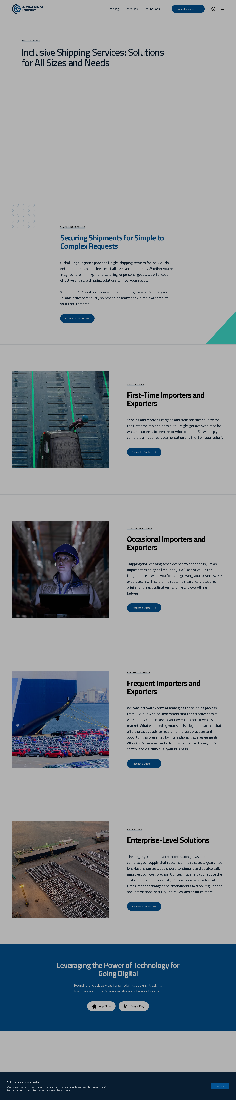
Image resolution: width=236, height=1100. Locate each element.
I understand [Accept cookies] (220, 1086)
